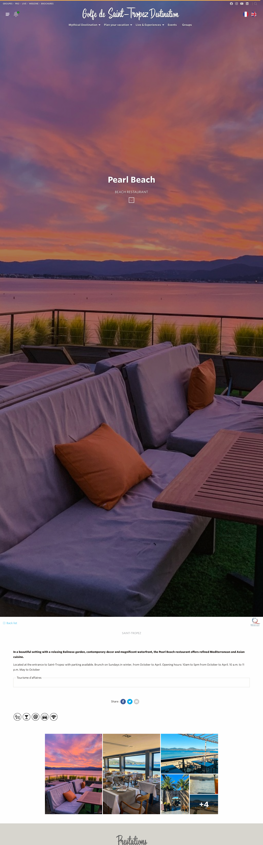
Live (24, 3)
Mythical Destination (83, 24)
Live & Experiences (148, 24)
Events (172, 24)
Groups (187, 24)
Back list (10, 623)
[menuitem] (83, 25)
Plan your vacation (116, 24)
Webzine (33, 3)
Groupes (7, 3)
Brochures (47, 3)
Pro (17, 3)
